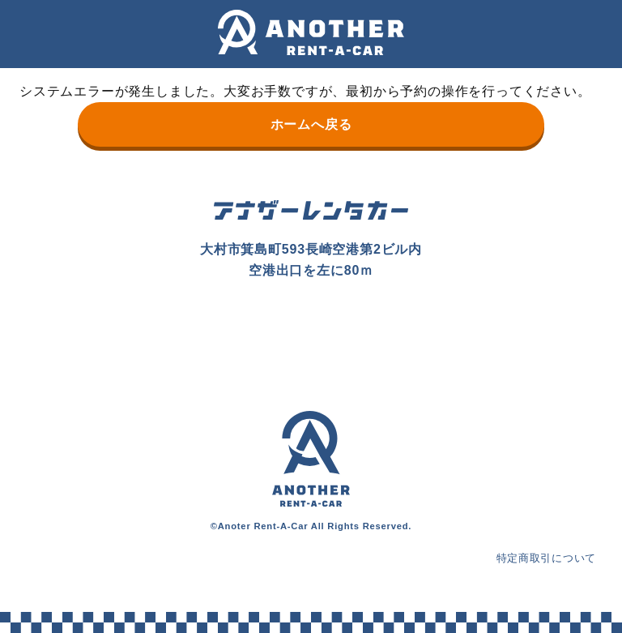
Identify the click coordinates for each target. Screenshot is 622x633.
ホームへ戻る (311, 124)
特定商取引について (542, 557)
